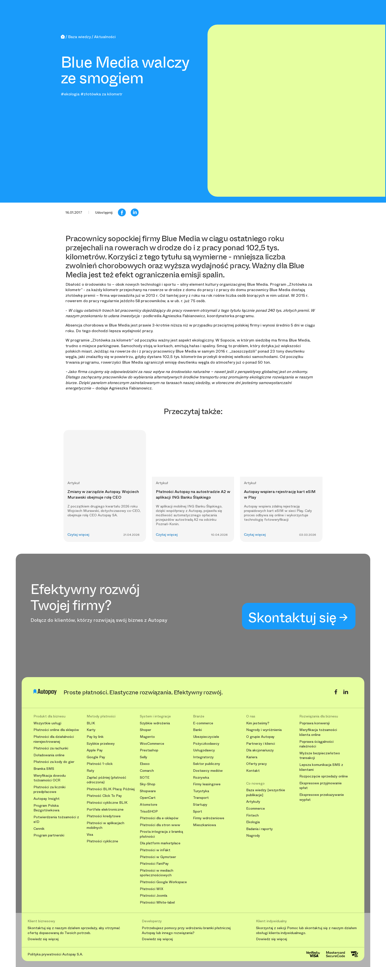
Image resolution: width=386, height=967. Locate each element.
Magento (147, 736)
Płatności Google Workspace (163, 882)
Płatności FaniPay (154, 863)
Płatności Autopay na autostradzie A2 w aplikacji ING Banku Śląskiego (193, 494)
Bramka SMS (43, 768)
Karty (91, 730)
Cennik (39, 828)
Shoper (145, 730)
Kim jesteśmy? (257, 723)
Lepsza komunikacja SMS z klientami (321, 767)
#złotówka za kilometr (101, 94)
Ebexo (145, 763)
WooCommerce (152, 743)
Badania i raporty (259, 829)
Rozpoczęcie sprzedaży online (323, 776)
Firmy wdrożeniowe (208, 818)
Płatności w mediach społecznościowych (156, 873)
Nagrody (253, 835)
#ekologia (70, 94)
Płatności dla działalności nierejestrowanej (53, 739)
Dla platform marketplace (160, 843)
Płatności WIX (151, 889)
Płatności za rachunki (50, 748)
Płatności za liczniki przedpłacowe (49, 789)
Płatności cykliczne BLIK (107, 802)
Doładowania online (48, 755)
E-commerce (203, 723)
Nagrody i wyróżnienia (264, 730)
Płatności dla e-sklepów (159, 818)
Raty (90, 770)
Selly (143, 757)
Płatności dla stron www (160, 825)
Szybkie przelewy (101, 743)
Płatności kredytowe (104, 816)
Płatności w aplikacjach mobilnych (105, 825)
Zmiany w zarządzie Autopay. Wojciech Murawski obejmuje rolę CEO (103, 494)
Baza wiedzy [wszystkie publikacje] (265, 792)
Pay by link (95, 736)
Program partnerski (48, 835)
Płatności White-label (157, 902)
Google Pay (96, 757)
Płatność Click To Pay (104, 795)
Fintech (252, 815)
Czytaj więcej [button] (78, 535)
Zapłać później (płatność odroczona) (106, 780)
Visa (90, 834)
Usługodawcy (204, 750)
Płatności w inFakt (155, 850)
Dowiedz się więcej (43, 939)
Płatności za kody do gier (53, 761)
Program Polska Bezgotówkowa (46, 808)
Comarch (147, 770)
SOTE (144, 777)
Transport (201, 797)
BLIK (91, 723)
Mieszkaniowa (204, 825)
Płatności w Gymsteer (158, 857)
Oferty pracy (256, 763)
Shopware (148, 791)
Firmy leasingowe (207, 784)
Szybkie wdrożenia (155, 723)
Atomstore (148, 804)
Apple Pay (95, 750)
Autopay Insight (46, 798)
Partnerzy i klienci (260, 743)
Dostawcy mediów (208, 770)
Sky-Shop (147, 784)
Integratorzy (203, 757)
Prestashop (149, 750)
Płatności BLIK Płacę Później (111, 789)
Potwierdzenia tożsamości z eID (56, 819)
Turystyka (201, 791)
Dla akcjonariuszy (260, 750)
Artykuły (253, 801)
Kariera (251, 757)
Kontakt (253, 770)
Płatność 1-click (100, 763)
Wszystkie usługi (47, 723)
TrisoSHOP (149, 811)
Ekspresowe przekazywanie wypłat (321, 797)
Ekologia (253, 822)
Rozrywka (201, 777)
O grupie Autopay (260, 736)
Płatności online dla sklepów (56, 730)
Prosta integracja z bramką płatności (161, 834)
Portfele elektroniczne (105, 809)
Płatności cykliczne (102, 841)
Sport (197, 811)
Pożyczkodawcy (206, 743)
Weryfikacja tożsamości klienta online (318, 732)
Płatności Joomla (153, 895)
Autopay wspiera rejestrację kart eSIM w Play (280, 494)
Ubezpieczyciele (206, 736)
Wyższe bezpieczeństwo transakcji (319, 755)
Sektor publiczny (206, 763)
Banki (197, 730)
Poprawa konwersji (314, 723)
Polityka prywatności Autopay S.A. (55, 954)
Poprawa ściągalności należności (316, 744)
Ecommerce (255, 808)
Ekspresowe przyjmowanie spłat (320, 785)
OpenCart (148, 797)
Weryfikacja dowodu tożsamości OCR (49, 778)
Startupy (200, 804)
